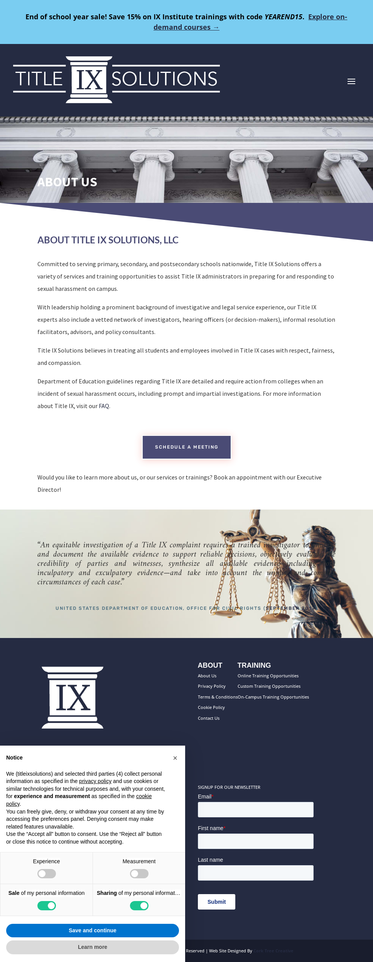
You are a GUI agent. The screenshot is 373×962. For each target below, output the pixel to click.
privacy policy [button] (95, 781)
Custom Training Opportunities (269, 686)
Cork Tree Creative (273, 951)
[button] (175, 758)
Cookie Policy (211, 707)
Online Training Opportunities (268, 675)
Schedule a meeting (186, 447)
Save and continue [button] (92, 930)
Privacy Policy (212, 686)
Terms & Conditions (218, 697)
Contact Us (208, 718)
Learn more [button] (92, 947)
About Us (207, 675)
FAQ (104, 406)
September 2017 (291, 608)
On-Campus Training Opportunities (273, 697)
